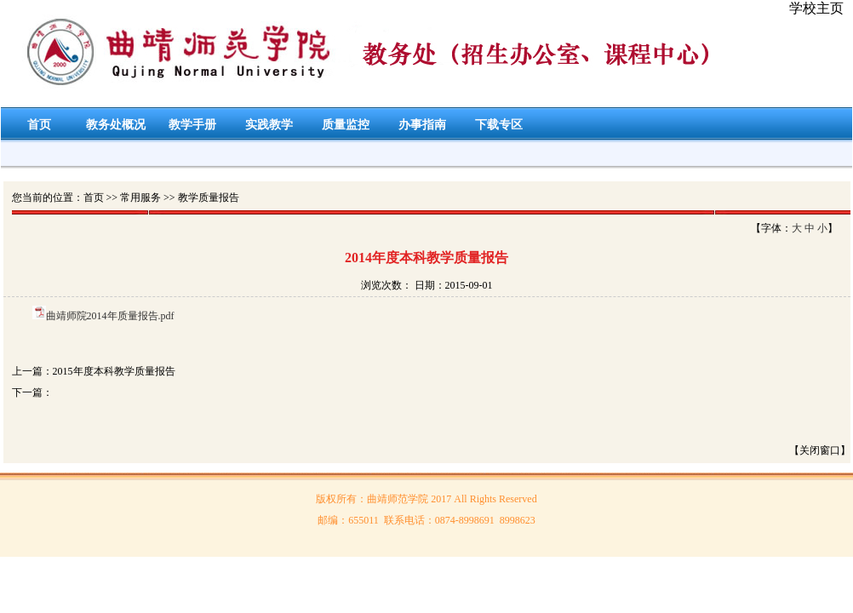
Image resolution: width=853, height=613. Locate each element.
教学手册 (192, 124)
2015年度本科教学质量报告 (114, 371)
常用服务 (140, 197)
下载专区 (499, 124)
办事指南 (422, 124)
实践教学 (269, 124)
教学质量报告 (208, 197)
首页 (39, 124)
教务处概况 (116, 124)
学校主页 (816, 8)
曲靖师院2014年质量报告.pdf (110, 316)
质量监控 (345, 124)
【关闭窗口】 (819, 450)
